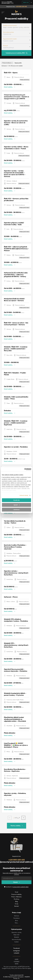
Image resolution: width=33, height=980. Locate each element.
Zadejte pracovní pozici (10, 25)
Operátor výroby (16, 932)
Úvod (16, 892)
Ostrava (16, 916)
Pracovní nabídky (16, 894)
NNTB (16, 964)
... (18, 817)
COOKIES (16, 961)
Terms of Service (22, 968)
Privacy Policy (10, 968)
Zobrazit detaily (24, 495)
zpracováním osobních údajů (20, 887)
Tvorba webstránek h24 (16, 975)
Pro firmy (16, 899)
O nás (16, 904)
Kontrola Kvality (16, 939)
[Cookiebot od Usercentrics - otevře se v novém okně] (24, 469)
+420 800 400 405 (21, 6)
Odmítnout (16, 509)
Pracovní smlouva (6, 63)
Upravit (17, 504)
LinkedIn (16, 953)
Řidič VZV (16, 935)
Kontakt (16, 906)
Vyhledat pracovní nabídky (16, 53)
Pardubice (16, 918)
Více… (16, 923)
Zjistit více (26, 2)
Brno (16, 920)
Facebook (16, 948)
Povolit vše (16, 500)
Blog (16, 901)
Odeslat (16, 882)
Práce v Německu (16, 897)
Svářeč (16, 942)
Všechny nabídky (17, 825)
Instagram (16, 951)
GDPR (16, 959)
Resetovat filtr (18, 63)
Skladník (16, 937)
